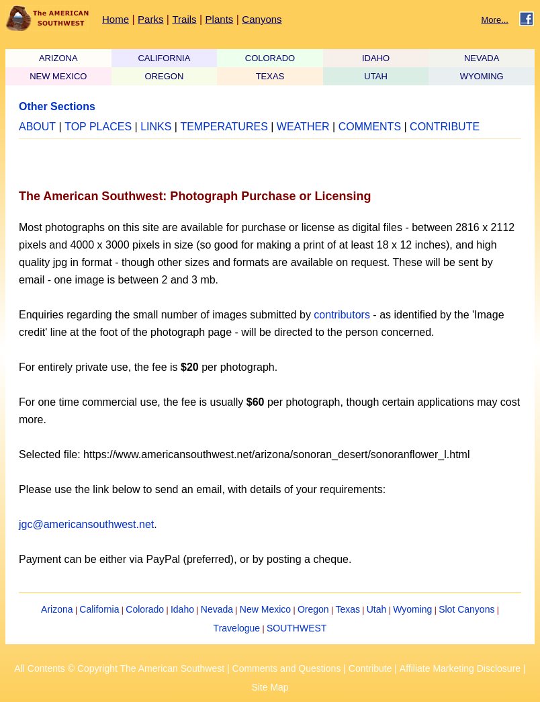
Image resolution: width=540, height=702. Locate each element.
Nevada (217, 609)
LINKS (155, 126)
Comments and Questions (286, 668)
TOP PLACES (98, 126)
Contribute (370, 668)
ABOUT (37, 126)
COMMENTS (370, 126)
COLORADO (270, 58)
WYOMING (482, 76)
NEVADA (482, 58)
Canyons (261, 19)
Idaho (182, 609)
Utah (377, 609)
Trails (184, 19)
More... (495, 20)
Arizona (57, 609)
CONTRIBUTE (445, 126)
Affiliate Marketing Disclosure (460, 668)
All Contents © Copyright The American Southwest (119, 668)
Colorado (145, 609)
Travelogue (237, 628)
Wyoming (412, 609)
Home (115, 19)
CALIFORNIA (164, 58)
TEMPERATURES (223, 126)
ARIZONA (58, 58)
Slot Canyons (466, 609)
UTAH (375, 76)
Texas (347, 609)
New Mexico (265, 609)
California (99, 609)
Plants (220, 19)
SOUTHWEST (296, 628)
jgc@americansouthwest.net (86, 524)
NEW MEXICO (58, 76)
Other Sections (57, 106)
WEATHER (303, 126)
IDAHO (376, 58)
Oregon (313, 609)
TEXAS (270, 76)
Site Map (269, 687)
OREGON (163, 76)
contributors (342, 314)
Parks (150, 19)
